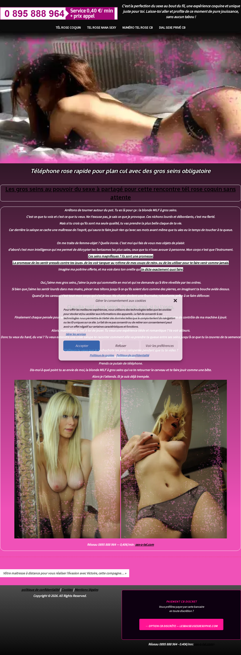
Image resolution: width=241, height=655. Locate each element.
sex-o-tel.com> (204, 644)
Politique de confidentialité (132, 355)
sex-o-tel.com (144, 544)
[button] (175, 300)
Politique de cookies (102, 355)
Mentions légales (86, 590)
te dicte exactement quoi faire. (162, 269)
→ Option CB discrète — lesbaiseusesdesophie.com (181, 626)
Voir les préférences (159, 345)
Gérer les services (76, 334)
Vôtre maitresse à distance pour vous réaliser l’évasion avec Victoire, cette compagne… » (64, 573)
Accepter (81, 345)
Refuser (120, 345)
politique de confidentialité (40, 590)
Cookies (66, 590)
